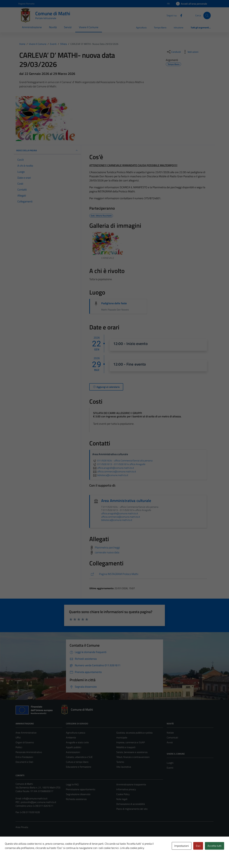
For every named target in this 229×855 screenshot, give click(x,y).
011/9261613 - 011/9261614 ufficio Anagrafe (118, 464)
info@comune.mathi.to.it (34, 798)
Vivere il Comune (88, 27)
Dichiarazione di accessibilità (130, 804)
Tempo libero (160, 27)
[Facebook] (180, 15)
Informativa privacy (126, 789)
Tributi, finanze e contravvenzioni (132, 757)
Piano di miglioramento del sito (131, 809)
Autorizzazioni (73, 752)
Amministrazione (32, 27)
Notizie (170, 732)
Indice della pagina (47, 150)
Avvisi (170, 742)
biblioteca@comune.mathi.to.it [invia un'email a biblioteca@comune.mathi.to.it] (110, 475)
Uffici (18, 737)
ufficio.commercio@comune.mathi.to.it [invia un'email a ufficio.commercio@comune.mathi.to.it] (114, 471)
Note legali (121, 799)
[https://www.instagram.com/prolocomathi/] (148, 574)
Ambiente (71, 737)
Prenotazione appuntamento (80, 789)
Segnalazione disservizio (78, 794)
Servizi (68, 27)
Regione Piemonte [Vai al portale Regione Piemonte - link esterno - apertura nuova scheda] (26, 3)
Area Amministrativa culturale (126, 500)
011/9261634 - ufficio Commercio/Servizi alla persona (122, 460)
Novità (53, 27)
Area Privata (22, 827)
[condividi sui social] (173, 51)
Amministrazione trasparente (131, 784)
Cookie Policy (123, 794)
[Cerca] (207, 15)
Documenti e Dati (24, 762)
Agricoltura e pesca (75, 732)
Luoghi (170, 763)
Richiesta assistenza (76, 799)
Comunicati (172, 737)
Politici (19, 747)
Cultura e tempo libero (77, 762)
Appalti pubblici (73, 747)
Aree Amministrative (26, 732)
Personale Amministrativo (29, 752)
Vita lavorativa (123, 767)
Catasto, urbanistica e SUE (79, 757)
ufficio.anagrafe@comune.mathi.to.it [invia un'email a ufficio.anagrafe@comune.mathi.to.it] (113, 468)
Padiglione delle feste (114, 303)
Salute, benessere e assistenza (131, 752)
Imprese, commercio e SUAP (130, 742)
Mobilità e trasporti (125, 747)
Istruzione (178, 27)
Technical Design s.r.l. (36, 846)
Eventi (170, 767)
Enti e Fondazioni (24, 757)
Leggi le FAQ (72, 784)
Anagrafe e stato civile (77, 742)
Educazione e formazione (78, 767)
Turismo (120, 762)
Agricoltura (141, 27)
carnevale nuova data (107, 552)
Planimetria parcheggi (107, 547)
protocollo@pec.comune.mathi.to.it (38, 802)
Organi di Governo (25, 742)
